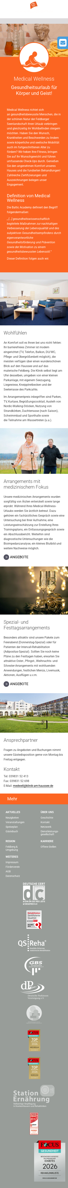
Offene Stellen (48, 846)
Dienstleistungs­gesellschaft (50, 833)
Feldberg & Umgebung (12, 848)
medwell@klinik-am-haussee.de (33, 785)
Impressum (12, 862)
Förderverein (13, 866)
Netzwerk (46, 826)
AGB (8, 871)
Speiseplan (12, 826)
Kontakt (45, 822)
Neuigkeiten (12, 817)
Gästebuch (12, 831)
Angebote (19, 557)
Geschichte (47, 817)
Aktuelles (13, 812)
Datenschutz (13, 876)
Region (10, 841)
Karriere (47, 841)
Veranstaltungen (15, 822)
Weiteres (12, 856)
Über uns (47, 812)
